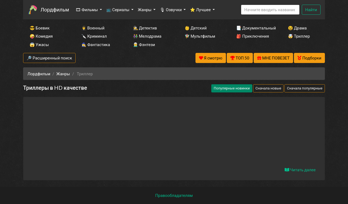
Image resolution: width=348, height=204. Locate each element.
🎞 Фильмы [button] (87, 9)
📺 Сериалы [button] (118, 9)
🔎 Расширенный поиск (49, 57)
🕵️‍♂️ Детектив (145, 27)
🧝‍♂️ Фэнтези (144, 44)
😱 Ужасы (39, 44)
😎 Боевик (39, 27)
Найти (311, 9)
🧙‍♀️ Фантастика (95, 44)
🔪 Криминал (94, 36)
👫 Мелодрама (147, 36)
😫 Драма (297, 27)
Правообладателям (174, 195)
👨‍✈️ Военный (92, 27)
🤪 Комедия (41, 36)
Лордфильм (55, 9)
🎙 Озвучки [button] (171, 9)
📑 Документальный (254, 27)
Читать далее (300, 169)
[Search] (270, 10)
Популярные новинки (232, 88)
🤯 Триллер (299, 36)
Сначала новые (268, 88)
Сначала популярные (304, 88)
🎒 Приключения (252, 36)
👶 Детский (196, 27)
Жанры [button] (145, 9)
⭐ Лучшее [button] (201, 9)
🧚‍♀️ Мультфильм (200, 36)
